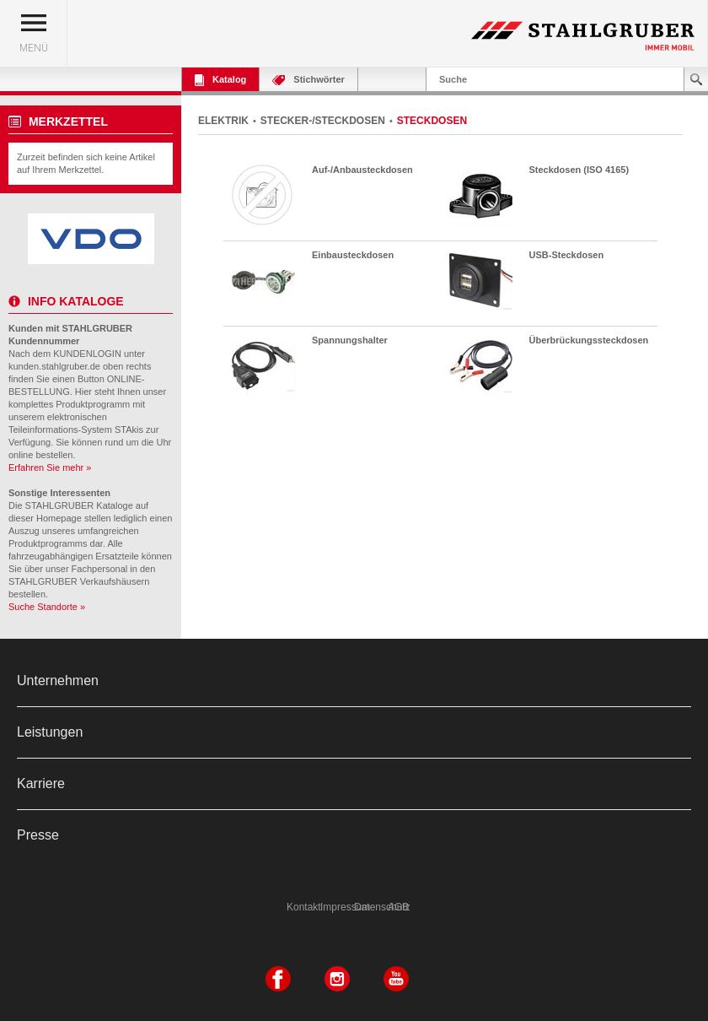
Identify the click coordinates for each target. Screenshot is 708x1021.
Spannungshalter (350, 340)
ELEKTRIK (223, 121)
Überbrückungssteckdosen (589, 340)
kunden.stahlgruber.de (54, 366)
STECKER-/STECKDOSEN (322, 121)
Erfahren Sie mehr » (49, 467)
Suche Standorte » (46, 607)
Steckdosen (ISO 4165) (579, 170)
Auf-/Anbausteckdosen (362, 170)
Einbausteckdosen (353, 255)
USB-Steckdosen (566, 255)
